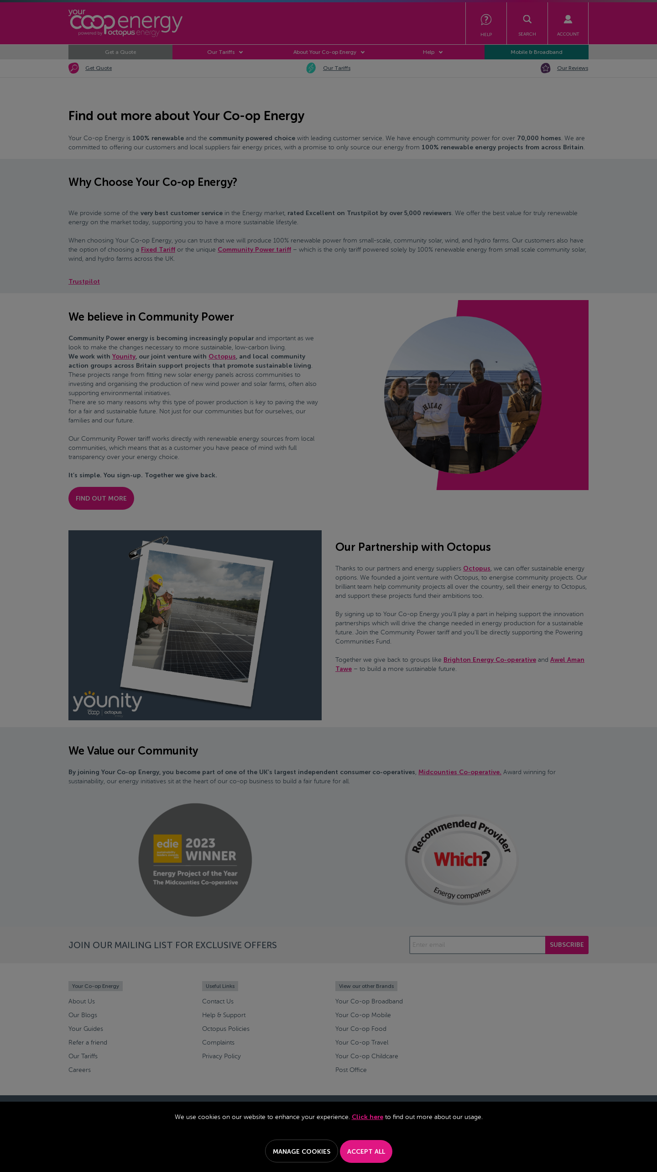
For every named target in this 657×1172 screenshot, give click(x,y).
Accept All (366, 1152)
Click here (367, 1117)
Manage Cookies (301, 1152)
